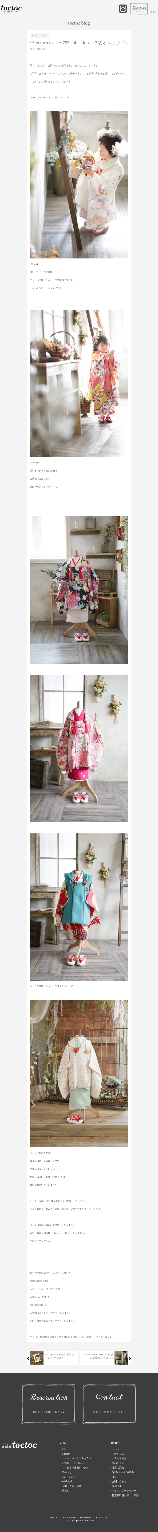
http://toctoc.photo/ (38, 1305)
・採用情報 (115, 1486)
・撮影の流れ (116, 1467)
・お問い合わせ (118, 1481)
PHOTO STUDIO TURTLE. (95, 1517)
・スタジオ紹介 (118, 1458)
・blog (112, 1477)
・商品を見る (116, 1463)
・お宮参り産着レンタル (74, 1467)
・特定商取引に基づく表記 (124, 1495)
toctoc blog (79, 23)
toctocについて (39, 35)
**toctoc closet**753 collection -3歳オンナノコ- (79, 42)
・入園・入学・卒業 (72, 1486)
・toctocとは (116, 1449)
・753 (63, 1449)
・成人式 (64, 1490)
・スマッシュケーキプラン (75, 1458)
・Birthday (65, 1454)
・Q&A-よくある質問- (121, 1472)
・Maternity (66, 1472)
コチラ (42, 1313)
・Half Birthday (67, 1477)
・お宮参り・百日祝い (72, 1463)
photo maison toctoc (85, 1520)
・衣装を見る (116, 1454)
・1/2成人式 (66, 1481)
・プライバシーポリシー (122, 1490)
